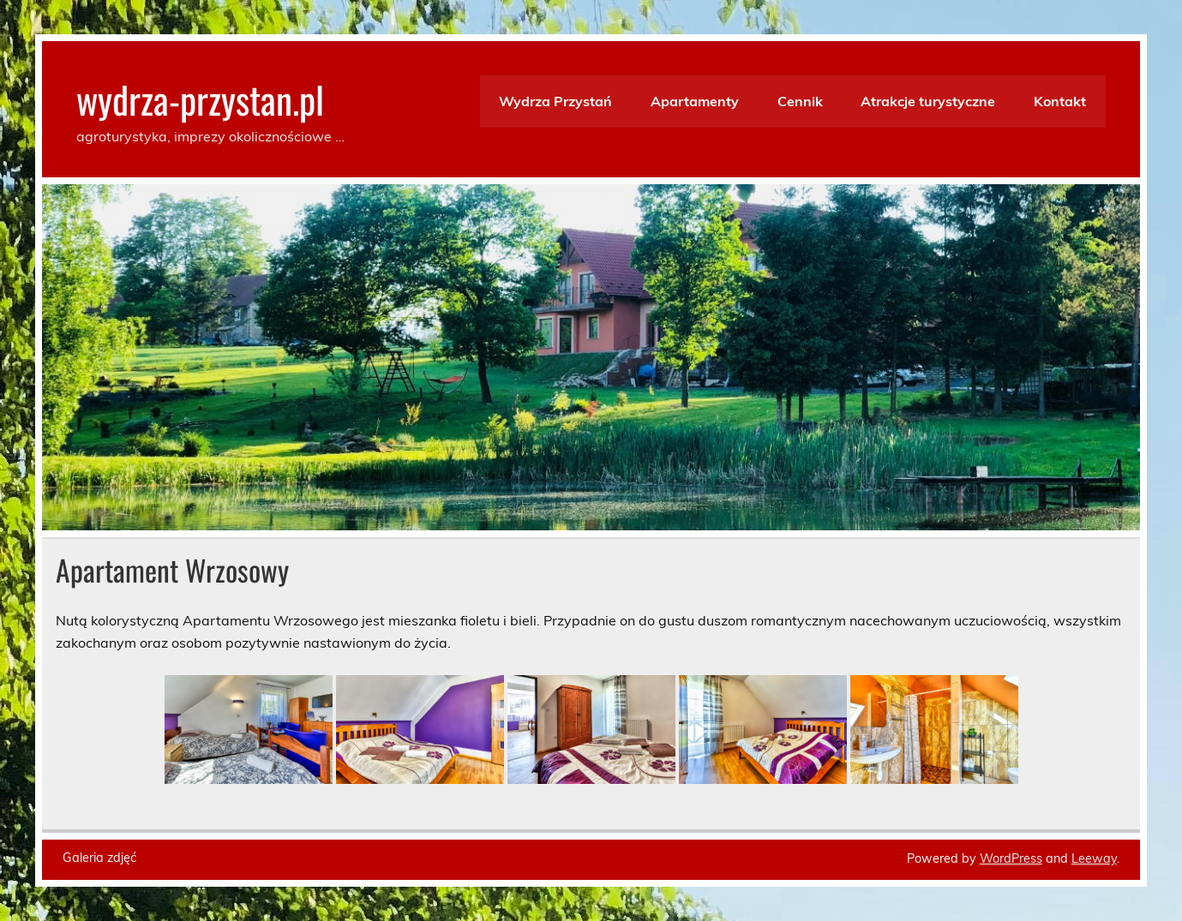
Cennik (800, 101)
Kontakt (1060, 101)
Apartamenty (695, 101)
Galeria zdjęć (99, 858)
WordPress (1011, 858)
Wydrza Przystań (555, 101)
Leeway (1094, 858)
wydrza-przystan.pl (200, 98)
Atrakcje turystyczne (928, 101)
